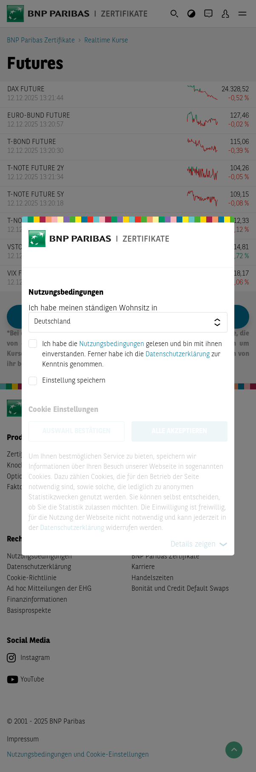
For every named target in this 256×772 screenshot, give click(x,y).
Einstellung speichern (73, 381)
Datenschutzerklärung (177, 354)
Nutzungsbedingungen (111, 344)
